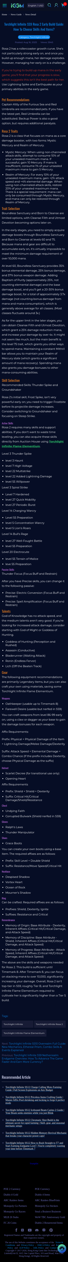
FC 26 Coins (10, 1222)
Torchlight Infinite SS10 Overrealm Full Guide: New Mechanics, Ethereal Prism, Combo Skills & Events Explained (34, 1047)
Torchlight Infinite (13, 1024)
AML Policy (38, 1248)
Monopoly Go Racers (15, 1211)
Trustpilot (34, 1163)
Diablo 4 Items (42, 1194)
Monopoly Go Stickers (46, 1206)
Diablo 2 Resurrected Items (49, 1222)
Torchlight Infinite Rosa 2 (49, 1024)
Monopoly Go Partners (15, 1206)
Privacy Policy (27, 1245)
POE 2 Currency (12, 1189)
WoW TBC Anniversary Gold (50, 1217)
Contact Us (55, 1248)
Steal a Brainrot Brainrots (48, 1211)
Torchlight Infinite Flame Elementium (24, 1033)
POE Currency (42, 1189)
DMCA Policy (43, 1245)
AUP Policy (24, 1248)
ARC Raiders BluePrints (47, 1200)
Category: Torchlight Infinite (34, 37)
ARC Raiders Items (14, 1200)
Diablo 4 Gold (11, 1194)
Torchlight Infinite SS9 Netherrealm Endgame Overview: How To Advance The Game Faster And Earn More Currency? (32, 1058)
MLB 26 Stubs (11, 1217)
